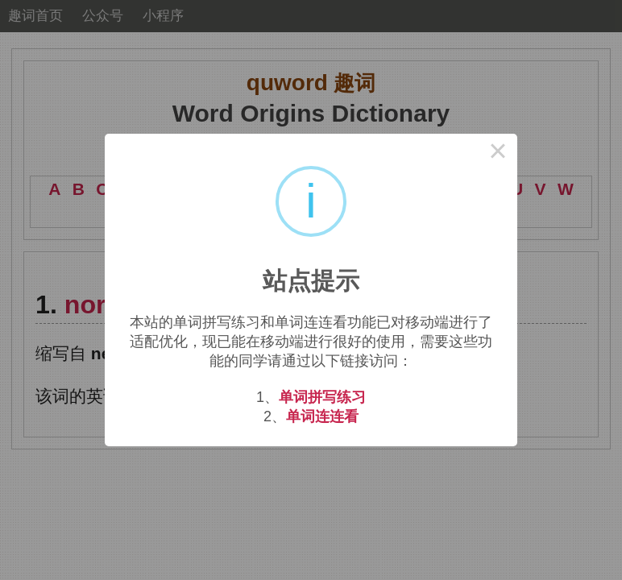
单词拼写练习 (322, 397)
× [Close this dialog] (498, 153)
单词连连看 (322, 416)
